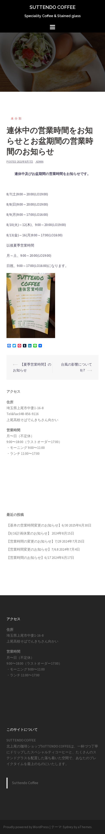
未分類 (16, 118)
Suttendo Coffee (25, 782)
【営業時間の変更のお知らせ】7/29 (33, 541)
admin (39, 162)
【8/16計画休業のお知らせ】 (28, 533)
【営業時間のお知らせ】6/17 (28, 557)
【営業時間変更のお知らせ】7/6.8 (32, 549)
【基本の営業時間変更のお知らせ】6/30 (37, 525)
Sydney (68, 827)
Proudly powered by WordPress (26, 827)
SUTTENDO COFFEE (52, 7)
